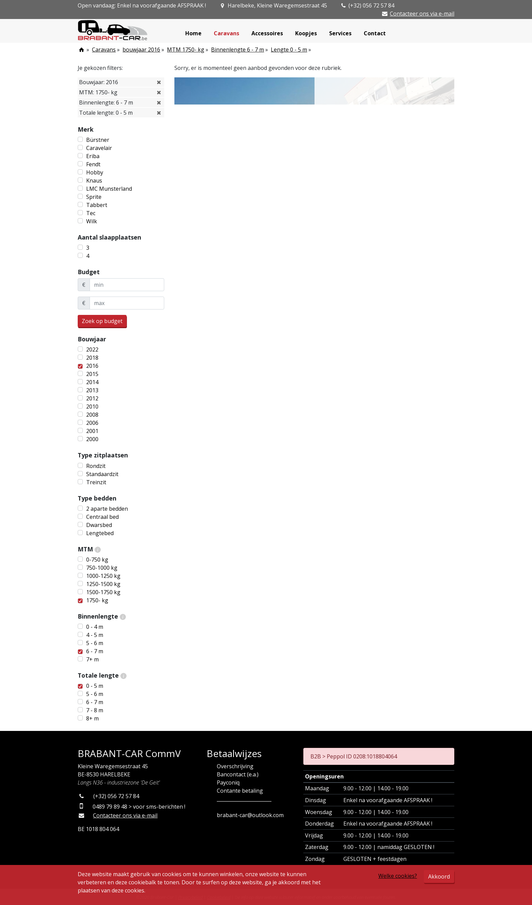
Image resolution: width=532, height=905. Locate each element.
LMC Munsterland (109, 188)
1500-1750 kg (103, 592)
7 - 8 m (94, 710)
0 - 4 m (94, 626)
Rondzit (96, 466)
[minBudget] (127, 284)
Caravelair (99, 148)
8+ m (92, 718)
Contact (375, 33)
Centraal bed (102, 517)
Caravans (226, 33)
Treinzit (96, 482)
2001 (92, 431)
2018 (92, 357)
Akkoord (439, 876)
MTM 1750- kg (185, 49)
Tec (90, 213)
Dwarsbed (99, 525)
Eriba (92, 156)
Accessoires (267, 33)
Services (340, 33)
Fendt (93, 164)
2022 (92, 349)
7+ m (92, 659)
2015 (92, 374)
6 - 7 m (94, 651)
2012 (92, 398)
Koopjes (306, 33)
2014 (92, 382)
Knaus (94, 180)
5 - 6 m (94, 643)
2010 (92, 406)
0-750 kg (97, 559)
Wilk (91, 221)
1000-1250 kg (103, 576)
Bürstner (97, 140)
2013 (92, 390)
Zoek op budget (102, 321)
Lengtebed (100, 533)
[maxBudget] (127, 303)
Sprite (93, 197)
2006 (92, 423)
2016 (92, 366)
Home (193, 33)
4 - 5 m (94, 635)
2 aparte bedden (107, 508)
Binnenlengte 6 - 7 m (237, 49)
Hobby (94, 172)
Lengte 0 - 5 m (289, 49)
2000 (92, 439)
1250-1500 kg (103, 584)
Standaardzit (102, 474)
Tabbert (96, 205)
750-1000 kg (101, 567)
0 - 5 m (94, 686)
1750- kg (97, 600)
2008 (92, 414)
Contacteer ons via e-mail (422, 13)
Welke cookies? (397, 876)
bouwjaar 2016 (141, 49)
